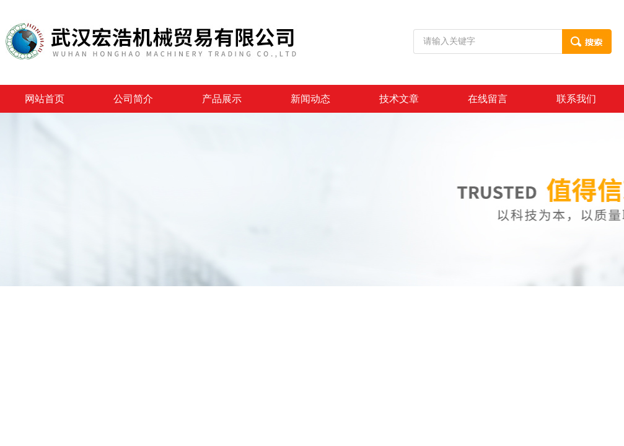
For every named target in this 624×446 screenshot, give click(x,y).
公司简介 (133, 99)
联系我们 (576, 99)
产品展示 (222, 99)
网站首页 (44, 99)
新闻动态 (310, 99)
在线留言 (488, 99)
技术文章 (399, 99)
